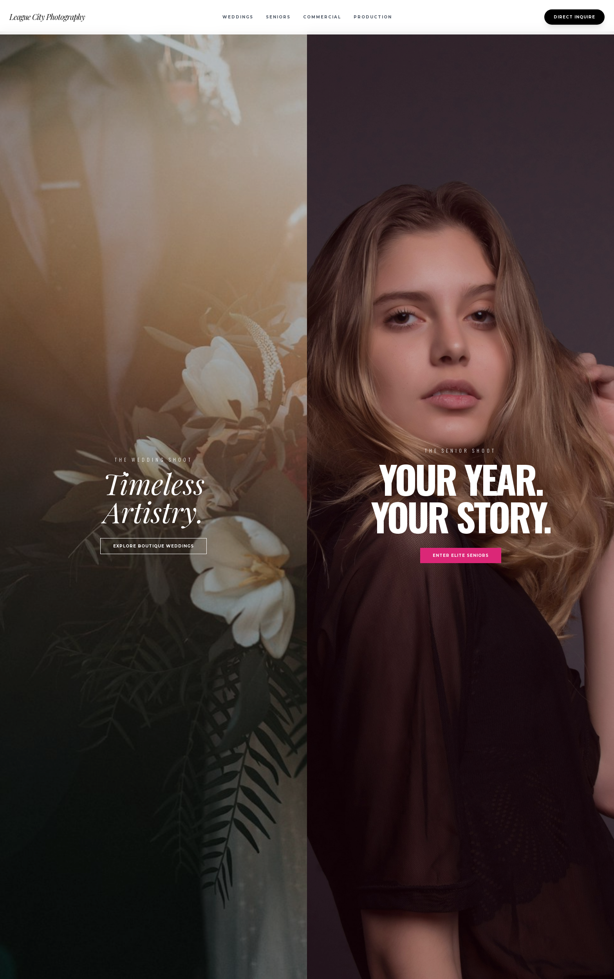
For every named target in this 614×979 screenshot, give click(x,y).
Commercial (322, 17)
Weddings (237, 17)
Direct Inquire (574, 17)
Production (373, 17)
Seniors (278, 17)
